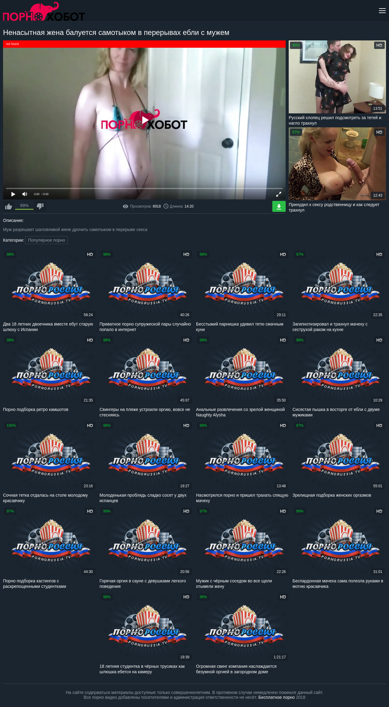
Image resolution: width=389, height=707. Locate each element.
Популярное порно (46, 240)
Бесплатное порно (276, 697)
